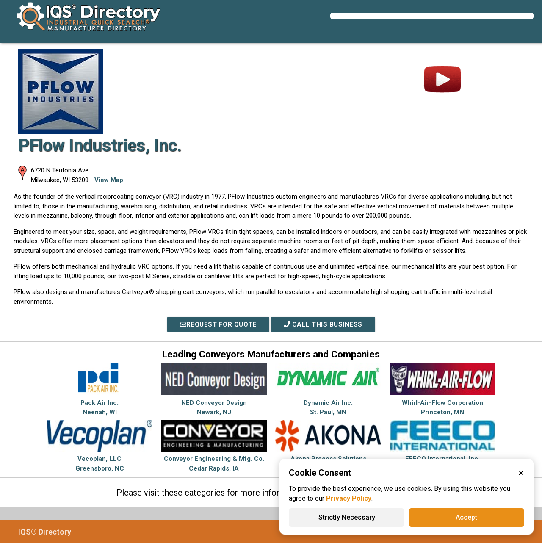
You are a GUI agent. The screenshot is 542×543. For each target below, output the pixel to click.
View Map (108, 180)
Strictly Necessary (346, 517)
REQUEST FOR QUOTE (218, 324)
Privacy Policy (348, 498)
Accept (466, 517)
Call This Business (323, 324)
